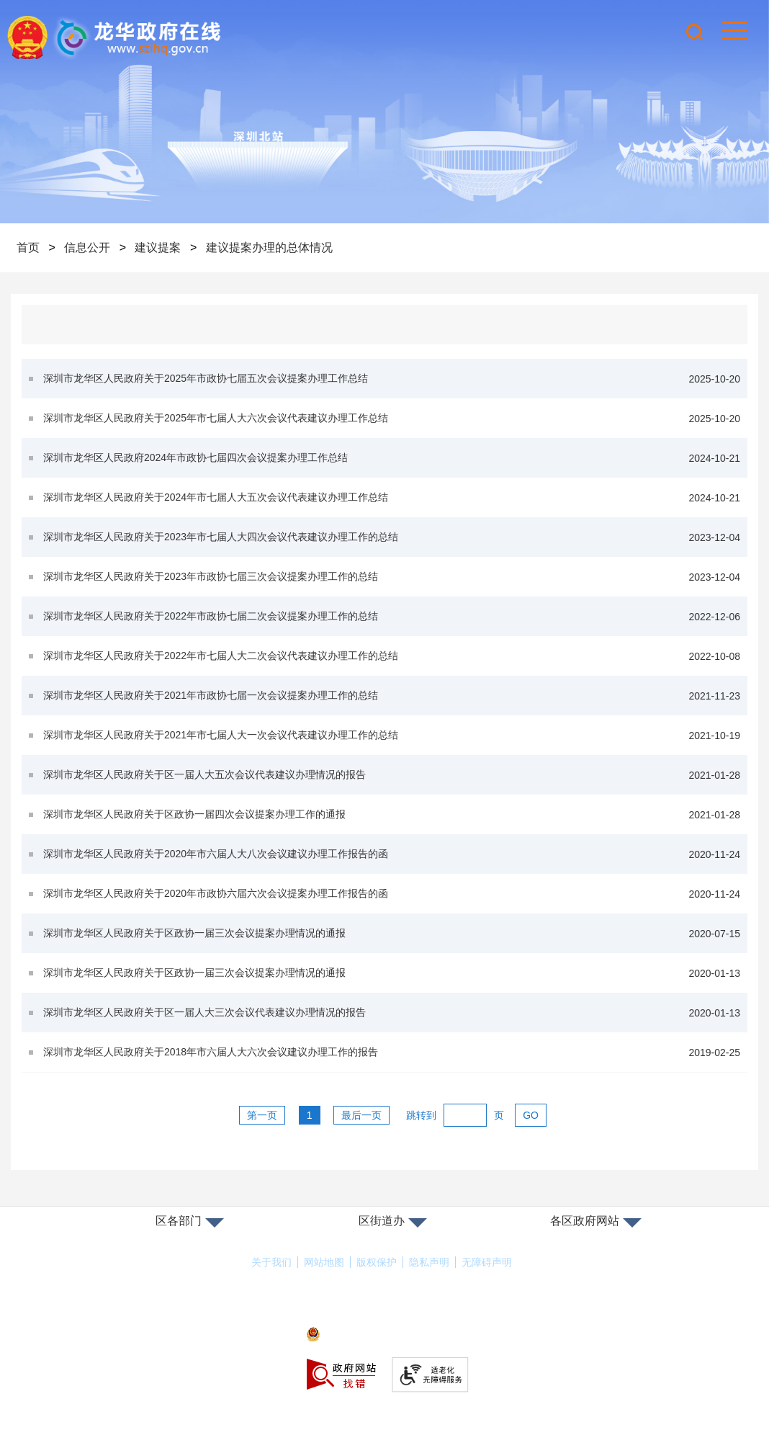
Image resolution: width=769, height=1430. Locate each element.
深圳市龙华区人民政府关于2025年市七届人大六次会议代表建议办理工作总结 (391, 418)
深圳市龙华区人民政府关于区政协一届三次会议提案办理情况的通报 (391, 933)
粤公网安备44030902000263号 (384, 1335)
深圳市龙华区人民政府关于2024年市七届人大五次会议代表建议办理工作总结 (391, 497)
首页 (28, 247)
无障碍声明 (487, 1262)
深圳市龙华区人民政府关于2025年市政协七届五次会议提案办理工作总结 (391, 378)
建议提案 (158, 247)
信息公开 (87, 247)
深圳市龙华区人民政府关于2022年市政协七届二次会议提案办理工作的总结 (391, 616)
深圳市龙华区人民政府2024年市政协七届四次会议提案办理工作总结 (391, 458)
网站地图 (324, 1262)
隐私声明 (429, 1262)
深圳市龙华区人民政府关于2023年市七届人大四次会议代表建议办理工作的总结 (391, 537)
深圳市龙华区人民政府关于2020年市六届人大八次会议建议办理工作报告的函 (391, 854)
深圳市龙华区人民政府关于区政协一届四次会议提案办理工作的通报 (391, 814)
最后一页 (361, 1115)
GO (531, 1115)
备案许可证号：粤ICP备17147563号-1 (384, 1314)
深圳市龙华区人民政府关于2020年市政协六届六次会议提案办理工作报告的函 (391, 893)
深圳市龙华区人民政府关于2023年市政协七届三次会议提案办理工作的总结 (391, 576)
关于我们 (271, 1262)
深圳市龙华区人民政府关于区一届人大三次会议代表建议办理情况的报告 (391, 1012)
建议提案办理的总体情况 (269, 247)
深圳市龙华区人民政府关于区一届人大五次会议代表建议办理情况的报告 (391, 775)
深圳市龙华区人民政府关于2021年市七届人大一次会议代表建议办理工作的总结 (391, 735)
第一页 (262, 1115)
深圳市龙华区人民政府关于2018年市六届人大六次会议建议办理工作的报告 (391, 1052)
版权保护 (376, 1262)
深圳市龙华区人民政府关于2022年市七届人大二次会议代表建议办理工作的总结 (391, 656)
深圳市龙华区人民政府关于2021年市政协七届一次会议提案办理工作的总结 (391, 695)
